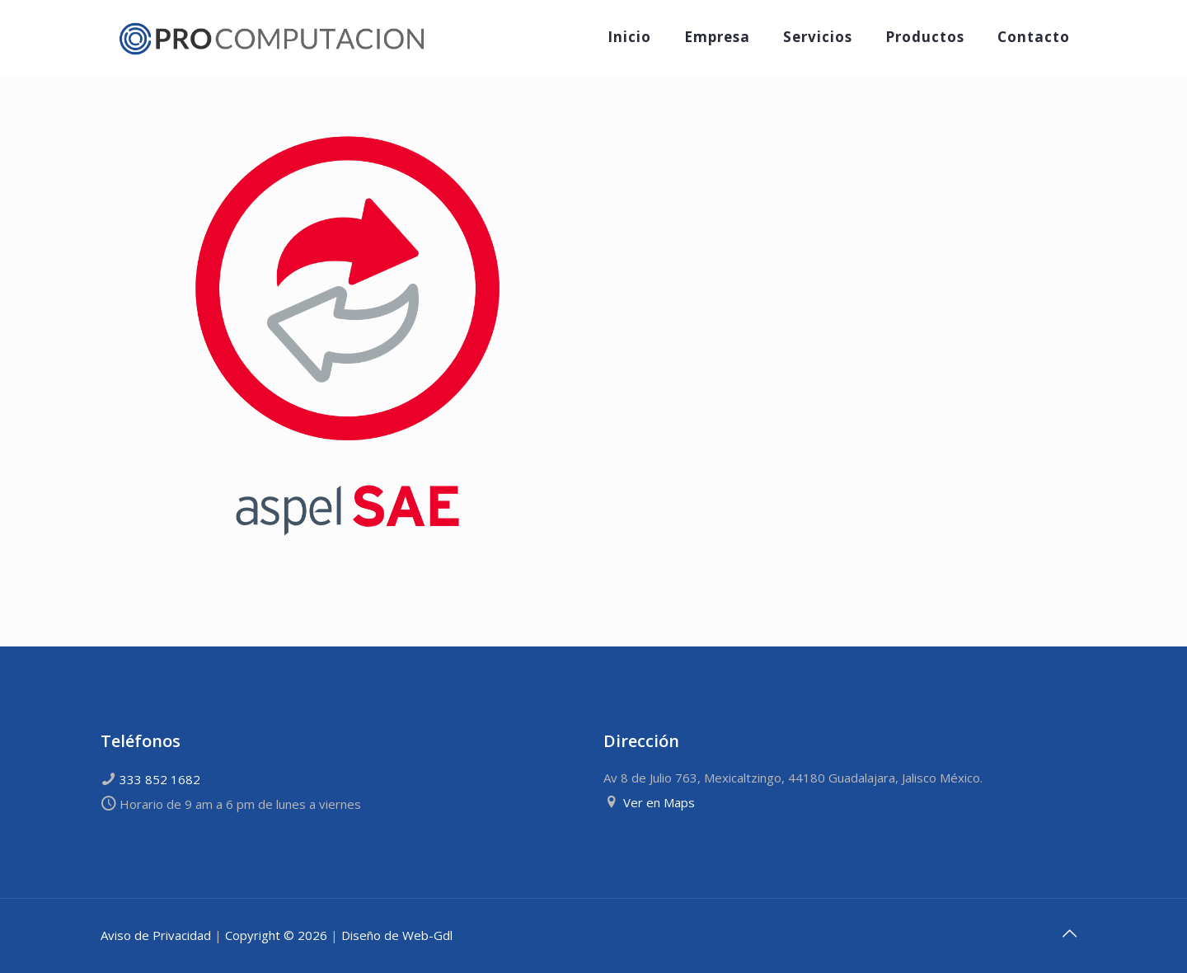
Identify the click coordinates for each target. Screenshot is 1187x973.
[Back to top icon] (1069, 933)
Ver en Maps (659, 802)
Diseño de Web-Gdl (397, 935)
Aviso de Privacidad (156, 935)
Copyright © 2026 (276, 935)
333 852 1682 (160, 779)
